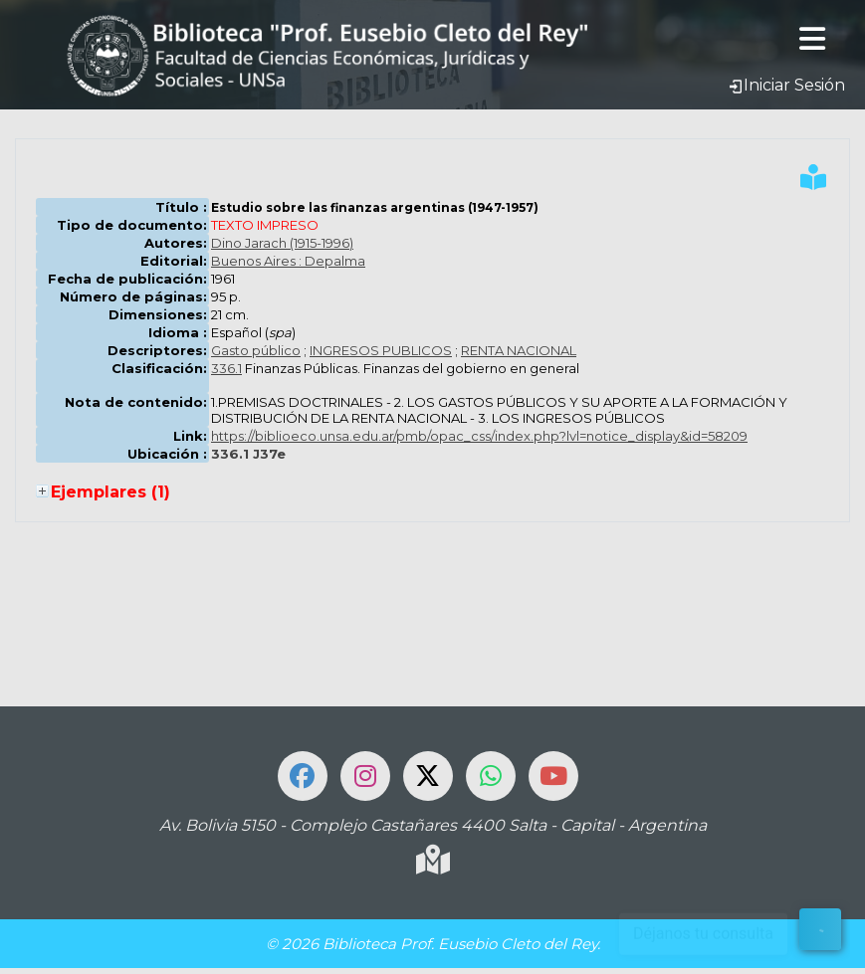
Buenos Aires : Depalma (288, 261)
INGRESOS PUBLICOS (381, 350)
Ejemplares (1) (110, 492)
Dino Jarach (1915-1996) (282, 243)
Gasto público (256, 350)
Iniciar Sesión (786, 85)
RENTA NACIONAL (518, 350)
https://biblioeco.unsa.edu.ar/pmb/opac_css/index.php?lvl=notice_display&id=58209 (479, 436)
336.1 (226, 368)
